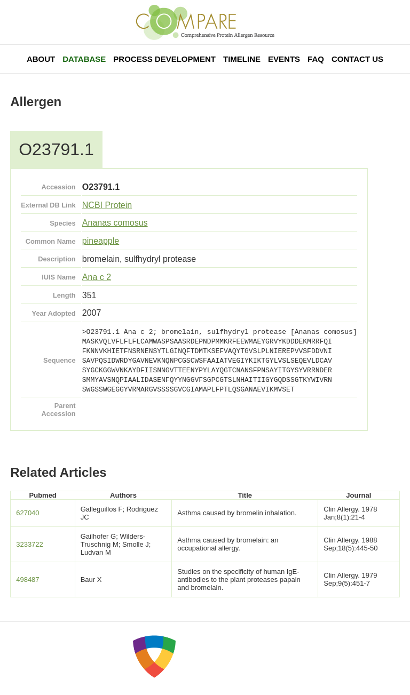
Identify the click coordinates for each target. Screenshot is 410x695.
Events (284, 58)
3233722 (29, 544)
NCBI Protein (107, 205)
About (41, 58)
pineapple (100, 240)
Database (84, 58)
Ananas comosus (115, 222)
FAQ (316, 58)
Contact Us (357, 58)
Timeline (242, 58)
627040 (27, 513)
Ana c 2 (96, 277)
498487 (27, 580)
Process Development (164, 58)
